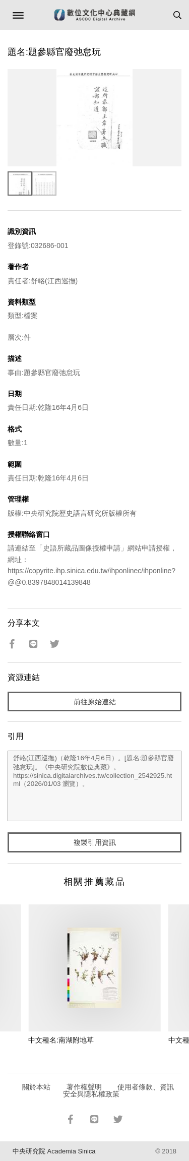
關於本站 (36, 1087)
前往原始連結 (95, 702)
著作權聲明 (84, 1087)
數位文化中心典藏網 (94, 15)
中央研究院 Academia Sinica (54, 1151)
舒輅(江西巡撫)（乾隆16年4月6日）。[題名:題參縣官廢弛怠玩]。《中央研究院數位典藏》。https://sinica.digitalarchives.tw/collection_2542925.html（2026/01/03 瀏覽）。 (94, 786)
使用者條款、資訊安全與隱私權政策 (118, 1090)
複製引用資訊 (95, 842)
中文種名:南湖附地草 (61, 1040)
